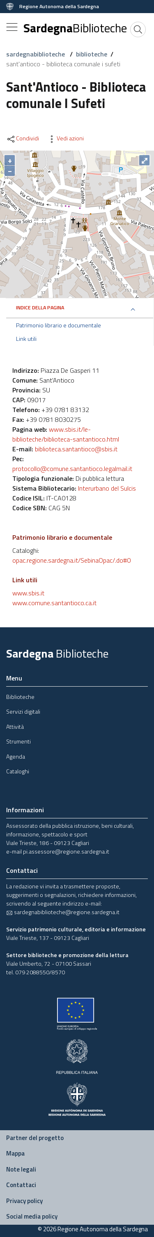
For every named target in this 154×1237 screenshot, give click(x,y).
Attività (15, 726)
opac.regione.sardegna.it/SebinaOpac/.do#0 (71, 560)
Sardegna (75, 27)
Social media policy (31, 1216)
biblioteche (91, 54)
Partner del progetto (35, 1137)
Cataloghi (17, 771)
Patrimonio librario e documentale (58, 325)
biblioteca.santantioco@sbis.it (76, 449)
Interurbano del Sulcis (107, 488)
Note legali (21, 1169)
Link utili (26, 338)
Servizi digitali (23, 711)
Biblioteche (20, 696)
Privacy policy (24, 1200)
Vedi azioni (65, 138)
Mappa (15, 1153)
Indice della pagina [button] (40, 307)
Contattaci (21, 1185)
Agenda (15, 756)
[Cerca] (138, 29)
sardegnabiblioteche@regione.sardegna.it (63, 912)
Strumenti (18, 741)
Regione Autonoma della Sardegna (59, 6)
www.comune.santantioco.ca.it (54, 603)
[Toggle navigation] (11, 27)
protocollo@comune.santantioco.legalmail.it (72, 468)
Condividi (22, 138)
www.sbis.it (28, 593)
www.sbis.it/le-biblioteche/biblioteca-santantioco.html (65, 434)
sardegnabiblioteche (36, 54)
